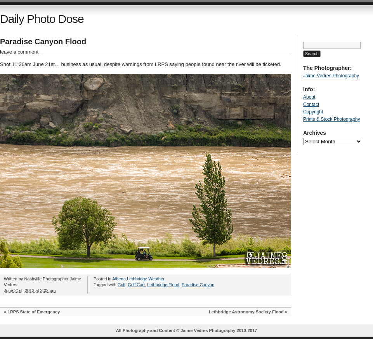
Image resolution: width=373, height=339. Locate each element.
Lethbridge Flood (163, 284)
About (309, 97)
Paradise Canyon (198, 284)
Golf (121, 284)
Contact (311, 104)
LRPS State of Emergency (33, 311)
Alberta (119, 278)
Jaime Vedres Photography (331, 75)
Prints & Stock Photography (331, 119)
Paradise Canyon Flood (43, 41)
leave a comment (19, 52)
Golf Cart (136, 284)
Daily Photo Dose (42, 18)
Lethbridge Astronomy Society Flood (246, 311)
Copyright (313, 112)
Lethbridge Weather (145, 278)
